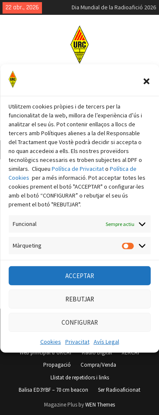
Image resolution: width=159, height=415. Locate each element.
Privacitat (77, 349)
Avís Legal (106, 349)
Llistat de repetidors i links (79, 377)
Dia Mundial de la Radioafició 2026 (114, 7)
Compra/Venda (98, 364)
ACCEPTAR (79, 283)
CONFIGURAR (79, 330)
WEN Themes (100, 404)
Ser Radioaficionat (119, 389)
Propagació (57, 364)
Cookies (50, 349)
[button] (146, 89)
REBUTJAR (79, 306)
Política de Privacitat (78, 176)
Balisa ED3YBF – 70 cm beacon (53, 389)
